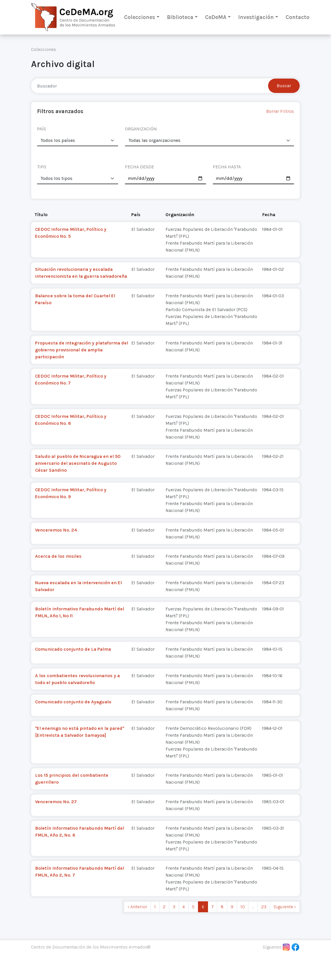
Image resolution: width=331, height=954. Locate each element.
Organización (180, 214)
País (136, 214)
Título (41, 214)
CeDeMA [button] (215, 17)
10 (242, 906)
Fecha (268, 214)
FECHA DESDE (139, 167)
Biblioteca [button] (180, 17)
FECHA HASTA (227, 167)
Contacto (297, 17)
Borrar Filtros (280, 111)
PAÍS (41, 129)
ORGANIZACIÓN (141, 129)
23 (263, 906)
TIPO (41, 167)
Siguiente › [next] (285, 906)
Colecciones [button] (139, 17)
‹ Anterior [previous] (137, 906)
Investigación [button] (256, 17)
